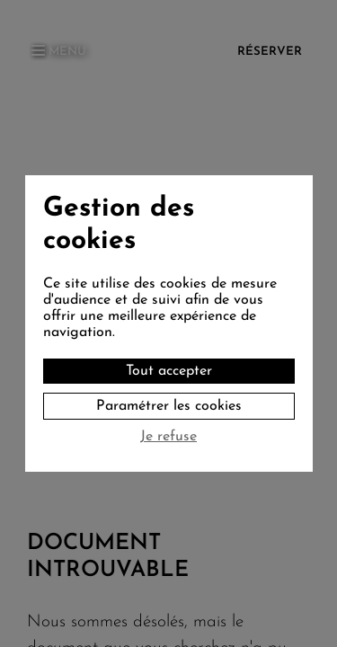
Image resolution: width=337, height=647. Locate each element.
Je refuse (168, 437)
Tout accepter (169, 371)
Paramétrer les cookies (169, 406)
